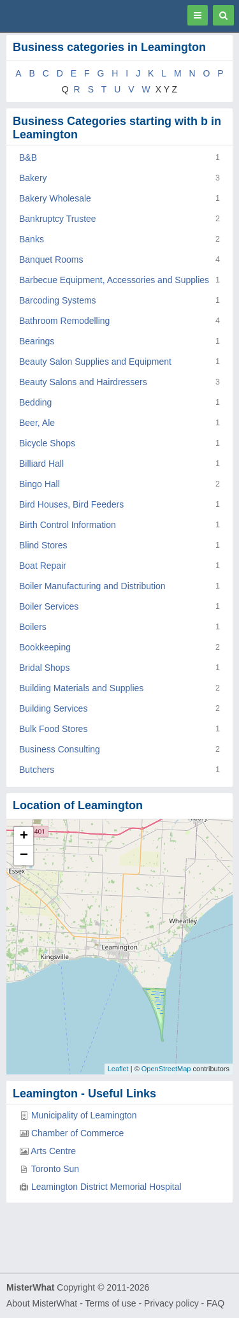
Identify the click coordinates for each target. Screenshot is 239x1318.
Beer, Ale (37, 423)
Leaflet (118, 1069)
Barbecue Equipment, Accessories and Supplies (114, 280)
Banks (31, 239)
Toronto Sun (55, 1169)
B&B (28, 157)
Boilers (33, 627)
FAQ (215, 1303)
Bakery (33, 178)
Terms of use (110, 1303)
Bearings (36, 341)
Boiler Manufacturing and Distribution (92, 586)
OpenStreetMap (166, 1069)
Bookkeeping (45, 647)
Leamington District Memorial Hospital (106, 1187)
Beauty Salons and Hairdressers (83, 382)
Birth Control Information (67, 525)
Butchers (36, 770)
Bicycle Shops (47, 443)
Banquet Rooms (51, 259)
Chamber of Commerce (77, 1133)
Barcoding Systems (57, 300)
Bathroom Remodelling (64, 321)
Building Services (53, 708)
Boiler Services (48, 606)
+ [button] (24, 836)
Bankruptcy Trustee (57, 219)
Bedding (35, 402)
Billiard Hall (41, 463)
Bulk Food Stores (53, 729)
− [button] (24, 855)
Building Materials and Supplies (81, 688)
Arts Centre (53, 1151)
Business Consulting (59, 749)
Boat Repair (42, 565)
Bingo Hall (39, 484)
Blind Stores (43, 545)
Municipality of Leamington (84, 1115)
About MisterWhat (41, 1303)
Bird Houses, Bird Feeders (71, 504)
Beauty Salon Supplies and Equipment (95, 361)
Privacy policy (171, 1303)
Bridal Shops (44, 668)
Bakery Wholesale (55, 198)
